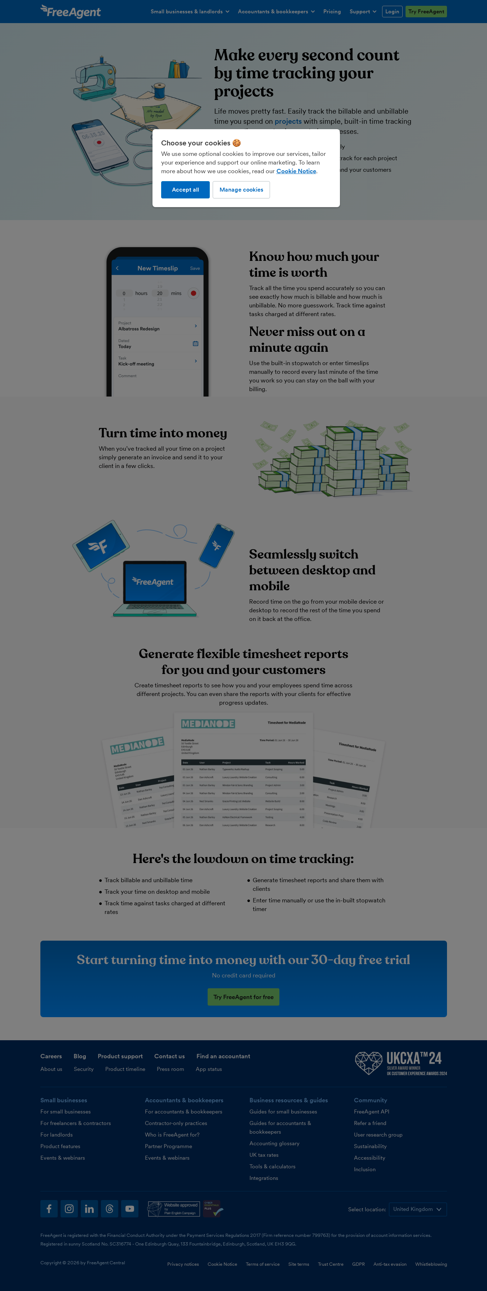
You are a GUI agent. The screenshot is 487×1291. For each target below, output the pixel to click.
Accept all (185, 189)
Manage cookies (241, 189)
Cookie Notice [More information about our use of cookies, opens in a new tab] (296, 171)
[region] (246, 168)
